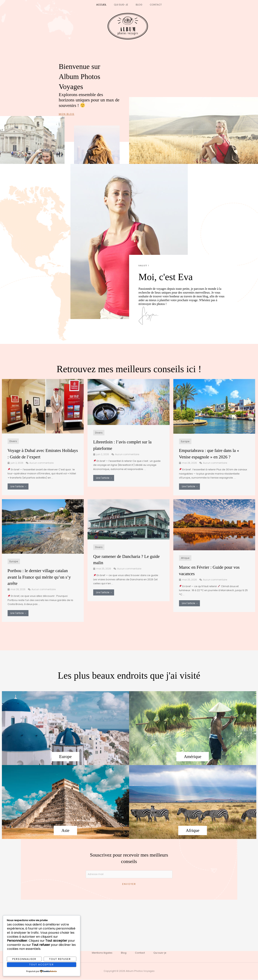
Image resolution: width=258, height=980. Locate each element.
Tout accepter (41, 964)
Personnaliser (24, 959)
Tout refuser (60, 959)
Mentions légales (100, 953)
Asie (65, 830)
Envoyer (129, 884)
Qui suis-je (122, 4)
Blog (137, 4)
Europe (185, 441)
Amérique (193, 756)
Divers (13, 441)
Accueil (105, 4)
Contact (152, 4)
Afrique (185, 558)
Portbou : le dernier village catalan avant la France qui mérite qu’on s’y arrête (42, 577)
